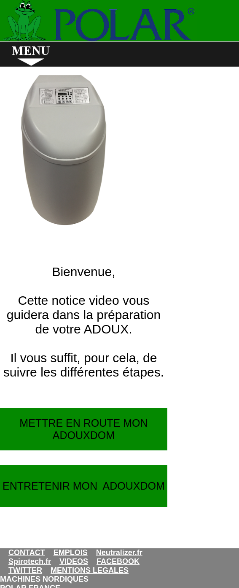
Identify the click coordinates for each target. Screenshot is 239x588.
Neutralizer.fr (119, 552)
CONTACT (26, 552)
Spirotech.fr (29, 561)
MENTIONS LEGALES (90, 570)
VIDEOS (73, 561)
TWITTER (25, 570)
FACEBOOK (118, 561)
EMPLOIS (71, 552)
